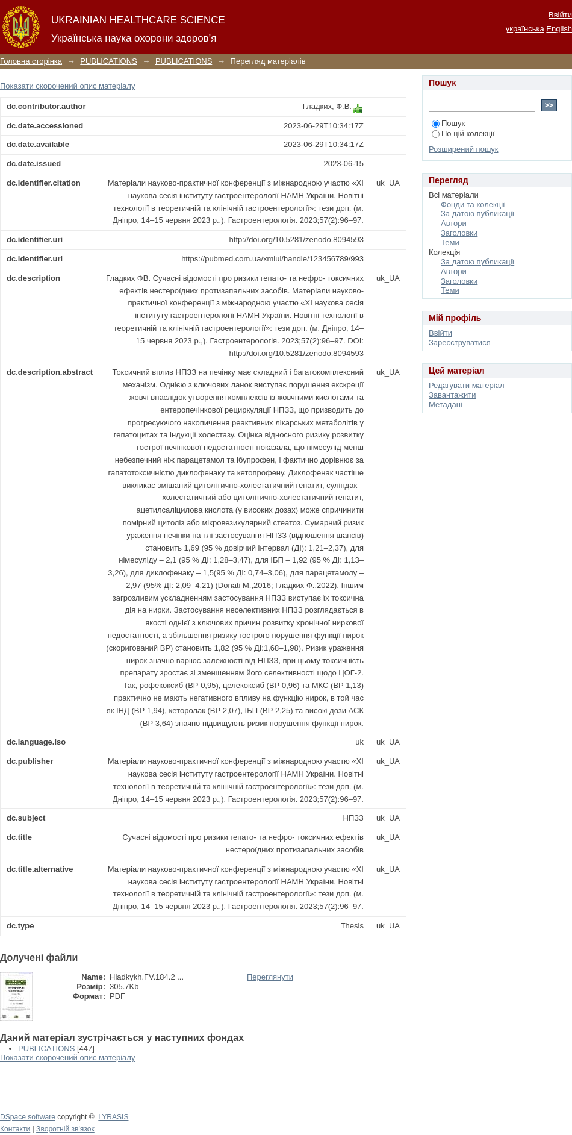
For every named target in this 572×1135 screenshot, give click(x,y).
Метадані (445, 404)
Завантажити (452, 394)
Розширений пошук (464, 149)
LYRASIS (113, 1117)
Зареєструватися (460, 342)
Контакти (15, 1129)
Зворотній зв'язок (65, 1129)
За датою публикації (477, 213)
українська (525, 28)
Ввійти (560, 14)
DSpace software (27, 1117)
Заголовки (459, 232)
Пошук (448, 123)
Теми (450, 242)
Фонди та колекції (473, 204)
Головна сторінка (31, 61)
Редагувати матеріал (467, 385)
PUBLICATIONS (108, 61)
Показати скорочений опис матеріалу (67, 85)
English (559, 28)
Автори (454, 223)
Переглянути (270, 976)
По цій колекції (463, 133)
